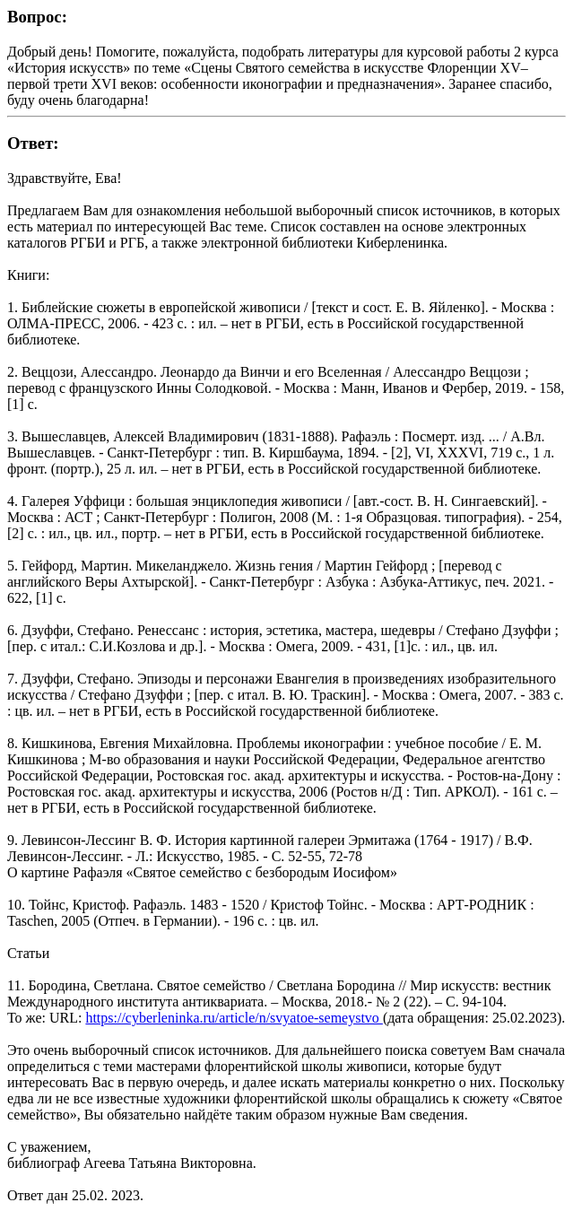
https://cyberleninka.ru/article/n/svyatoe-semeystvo (233, 1017)
